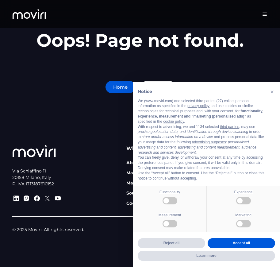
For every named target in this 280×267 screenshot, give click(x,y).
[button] (272, 92)
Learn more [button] (206, 255)
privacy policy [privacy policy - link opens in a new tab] (198, 106)
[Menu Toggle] (265, 14)
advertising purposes (209, 142)
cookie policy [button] (173, 121)
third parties (229, 127)
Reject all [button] (171, 243)
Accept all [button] (241, 243)
